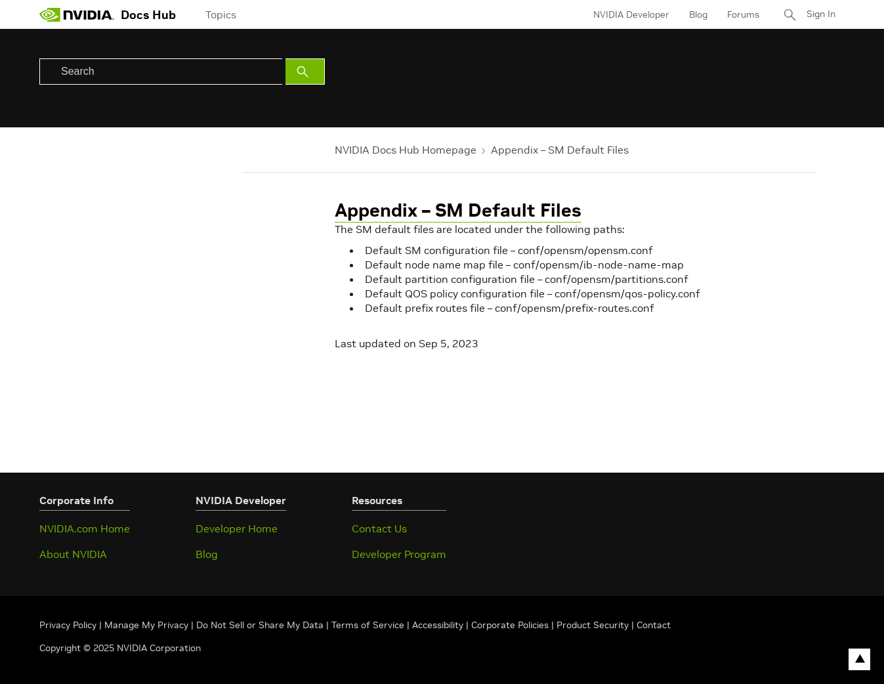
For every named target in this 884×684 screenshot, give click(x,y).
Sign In (820, 14)
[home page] (76, 14)
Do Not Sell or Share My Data (260, 625)
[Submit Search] (305, 71)
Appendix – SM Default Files (560, 149)
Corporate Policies (510, 625)
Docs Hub (148, 14)
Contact (654, 625)
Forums (742, 14)
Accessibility (437, 625)
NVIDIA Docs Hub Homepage (405, 149)
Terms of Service (367, 625)
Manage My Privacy (146, 625)
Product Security (593, 625)
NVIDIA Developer (630, 14)
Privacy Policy (69, 625)
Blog (697, 14)
